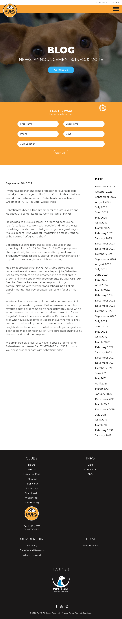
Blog (90, 464)
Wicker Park (31, 498)
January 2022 (103, 352)
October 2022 (103, 311)
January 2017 (103, 435)
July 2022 (101, 321)
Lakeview (32, 479)
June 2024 (101, 274)
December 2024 (105, 243)
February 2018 (104, 430)
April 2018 (101, 419)
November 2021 (105, 362)
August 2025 (103, 202)
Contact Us (61, 69)
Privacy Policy (67, 613)
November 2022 (105, 305)
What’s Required (32, 555)
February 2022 (104, 347)
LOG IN (115, 2)
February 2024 (104, 295)
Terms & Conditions (83, 613)
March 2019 (102, 404)
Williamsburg (32, 502)
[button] (114, 7)
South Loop (31, 488)
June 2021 (101, 373)
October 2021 (103, 368)
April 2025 (101, 222)
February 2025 (104, 233)
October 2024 (103, 254)
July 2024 (101, 269)
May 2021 (100, 378)
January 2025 (103, 238)
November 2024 (105, 248)
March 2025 (102, 228)
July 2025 (101, 207)
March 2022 (102, 342)
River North (32, 483)
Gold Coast (31, 469)
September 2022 (105, 316)
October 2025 (103, 191)
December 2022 (105, 300)
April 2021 (101, 383)
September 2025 (105, 197)
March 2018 (102, 425)
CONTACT (101, 2)
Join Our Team (90, 545)
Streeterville (31, 493)
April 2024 (101, 285)
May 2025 (101, 217)
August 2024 (103, 264)
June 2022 (101, 326)
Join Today (31, 545)
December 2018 (105, 409)
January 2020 (103, 394)
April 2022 (101, 337)
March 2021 (102, 388)
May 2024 (101, 279)
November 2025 (105, 186)
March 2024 (102, 290)
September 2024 (105, 259)
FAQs (90, 474)
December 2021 (105, 357)
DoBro (31, 464)
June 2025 (101, 212)
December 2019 (105, 399)
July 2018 (101, 414)
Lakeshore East (31, 474)
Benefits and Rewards (32, 550)
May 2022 (101, 331)
